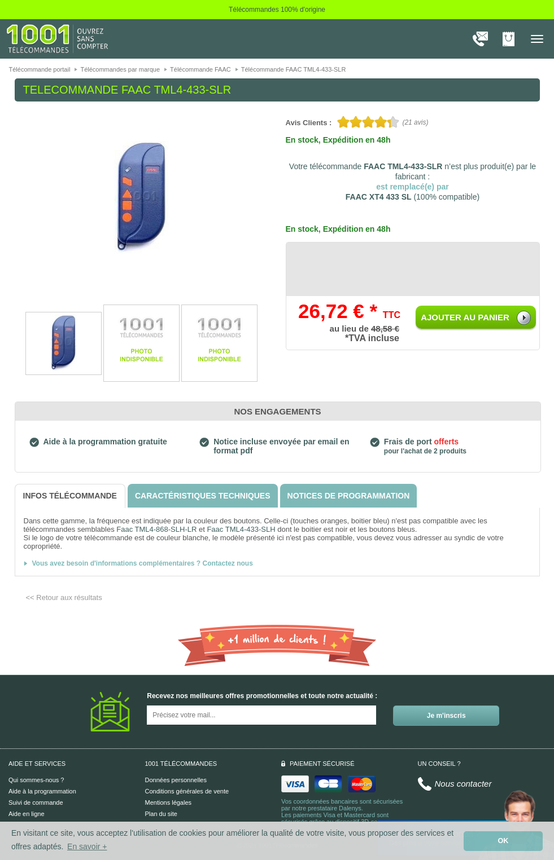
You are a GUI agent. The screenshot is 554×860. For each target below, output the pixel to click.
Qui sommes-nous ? (36, 780)
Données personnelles (176, 780)
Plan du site (161, 813)
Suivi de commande (35, 802)
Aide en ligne (26, 813)
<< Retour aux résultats (64, 597)
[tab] (70, 496)
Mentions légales (168, 802)
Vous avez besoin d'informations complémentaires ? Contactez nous (142, 563)
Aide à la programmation (42, 791)
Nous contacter (463, 783)
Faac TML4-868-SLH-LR (156, 529)
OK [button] (503, 841)
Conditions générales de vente (187, 791)
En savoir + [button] (87, 846)
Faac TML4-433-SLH (241, 529)
